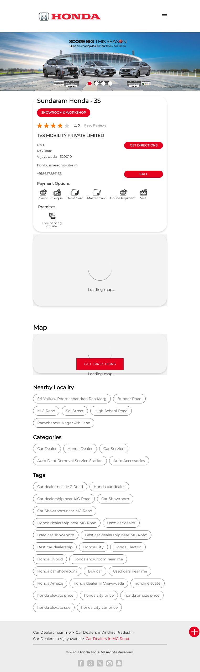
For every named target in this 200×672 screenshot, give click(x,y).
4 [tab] (110, 83)
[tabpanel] (100, 61)
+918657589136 (49, 173)
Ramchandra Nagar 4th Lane (63, 423)
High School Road (111, 410)
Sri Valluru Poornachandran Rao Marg (72, 398)
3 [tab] (103, 83)
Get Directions (100, 364)
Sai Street (75, 410)
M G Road (46, 410)
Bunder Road (129, 398)
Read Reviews (95, 125)
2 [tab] (96, 83)
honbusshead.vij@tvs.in (57, 165)
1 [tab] (90, 83)
